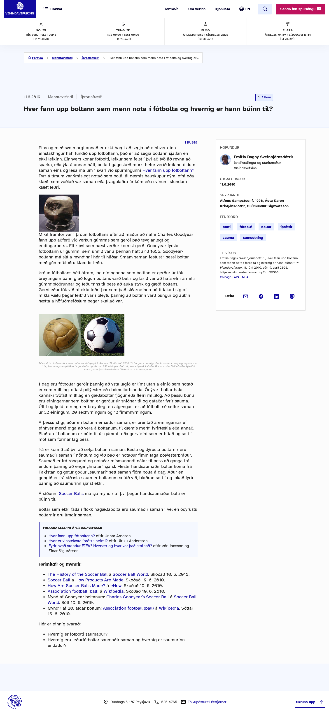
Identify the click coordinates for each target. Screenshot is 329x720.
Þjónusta (222, 9)
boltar (266, 227)
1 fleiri (264, 97)
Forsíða (37, 58)
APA (237, 277)
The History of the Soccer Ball (77, 574)
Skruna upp (310, 702)
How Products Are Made (99, 580)
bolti (227, 227)
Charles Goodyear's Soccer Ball (137, 597)
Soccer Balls (71, 493)
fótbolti (246, 227)
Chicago (225, 277)
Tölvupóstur (207, 702)
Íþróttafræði (90, 58)
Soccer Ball (59, 580)
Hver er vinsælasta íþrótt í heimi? (78, 540)
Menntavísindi (62, 58)
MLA (245, 277)
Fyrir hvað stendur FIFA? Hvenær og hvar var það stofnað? (100, 545)
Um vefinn (196, 9)
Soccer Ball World (130, 574)
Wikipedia (114, 591)
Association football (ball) (73, 591)
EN (247, 9)
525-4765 (169, 702)
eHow (115, 585)
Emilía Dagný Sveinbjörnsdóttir (263, 156)
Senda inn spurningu (300, 8)
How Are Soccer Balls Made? (76, 585)
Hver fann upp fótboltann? (168, 170)
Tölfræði (171, 9)
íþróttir (286, 227)
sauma (228, 237)
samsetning (253, 237)
